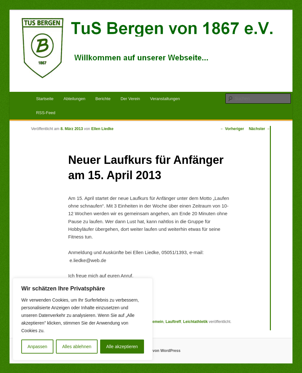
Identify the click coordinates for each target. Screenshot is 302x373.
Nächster (259, 129)
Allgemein (154, 321)
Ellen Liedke (102, 129)
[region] (83, 319)
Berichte (103, 98)
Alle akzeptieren (122, 346)
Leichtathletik (195, 321)
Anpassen (37, 346)
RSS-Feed (45, 112)
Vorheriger (232, 129)
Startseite (44, 98)
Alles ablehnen (76, 346)
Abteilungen (75, 98)
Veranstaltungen (165, 98)
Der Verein (130, 98)
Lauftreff (173, 321)
